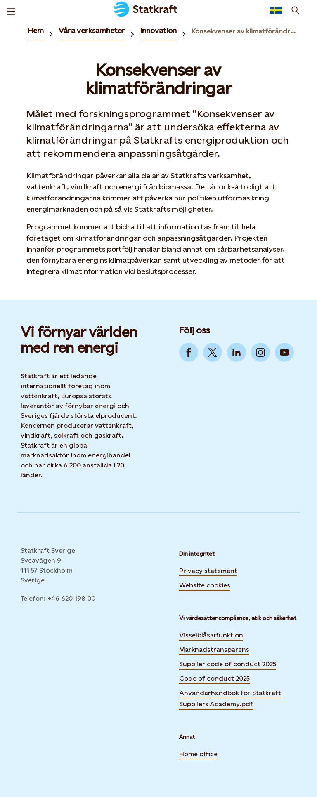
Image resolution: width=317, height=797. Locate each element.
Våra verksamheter (92, 30)
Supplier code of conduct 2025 (227, 664)
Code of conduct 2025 (214, 678)
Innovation (158, 30)
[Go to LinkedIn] (236, 352)
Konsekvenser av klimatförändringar (244, 31)
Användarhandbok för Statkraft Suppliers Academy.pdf (230, 698)
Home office (198, 754)
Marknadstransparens (214, 649)
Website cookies (204, 584)
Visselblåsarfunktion (211, 635)
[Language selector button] (276, 10)
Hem (35, 30)
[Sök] (295, 10)
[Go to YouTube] (284, 352)
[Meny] (11, 10)
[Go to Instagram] (260, 352)
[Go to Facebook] (188, 352)
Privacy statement (208, 571)
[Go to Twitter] (212, 352)
